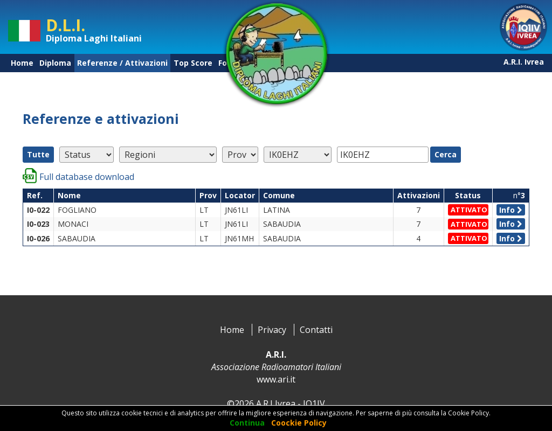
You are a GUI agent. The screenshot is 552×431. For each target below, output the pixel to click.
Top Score (193, 63)
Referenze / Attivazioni (122, 63)
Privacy (272, 330)
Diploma (55, 63)
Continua (247, 423)
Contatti (316, 330)
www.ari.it (276, 379)
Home (22, 63)
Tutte (38, 154)
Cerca (445, 154)
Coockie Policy (299, 423)
